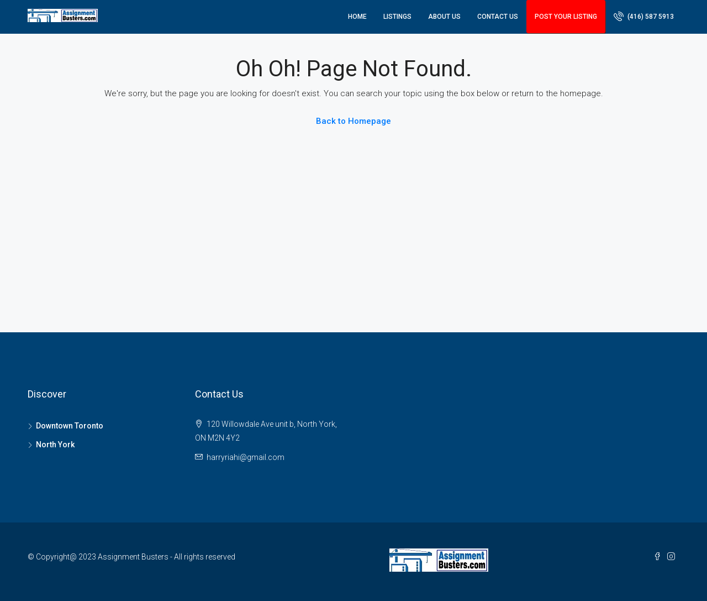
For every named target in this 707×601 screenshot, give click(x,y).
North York (55, 444)
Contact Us (497, 16)
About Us (444, 16)
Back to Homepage (353, 121)
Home (357, 16)
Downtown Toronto (69, 425)
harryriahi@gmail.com (245, 457)
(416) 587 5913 (644, 16)
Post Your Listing (566, 16)
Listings (397, 16)
